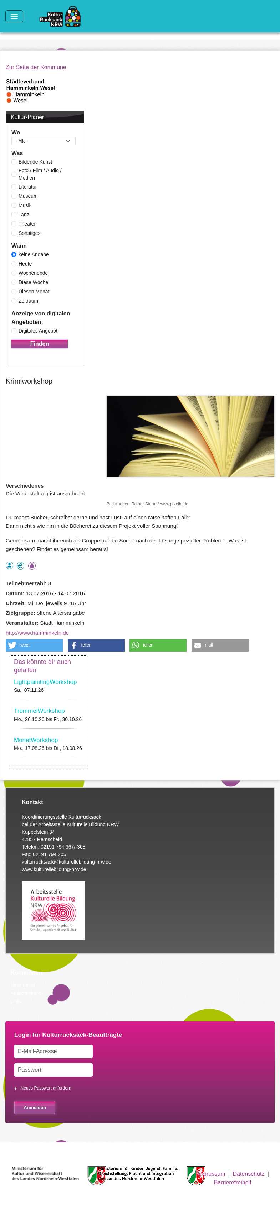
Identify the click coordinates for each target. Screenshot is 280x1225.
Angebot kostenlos (20, 565)
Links (16, 1001)
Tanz (24, 214)
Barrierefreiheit (232, 1182)
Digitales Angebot (38, 331)
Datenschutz (248, 1174)
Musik (25, 205)
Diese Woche (33, 282)
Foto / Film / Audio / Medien (40, 174)
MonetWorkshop (36, 740)
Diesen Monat (34, 291)
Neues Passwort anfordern (46, 1088)
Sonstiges (29, 233)
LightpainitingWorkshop (45, 682)
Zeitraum (28, 301)
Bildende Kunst (35, 162)
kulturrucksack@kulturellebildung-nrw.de (66, 862)
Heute (25, 264)
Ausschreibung (26, 993)
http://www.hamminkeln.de (37, 633)
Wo (15, 132)
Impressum (211, 1174)
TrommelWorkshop (39, 710)
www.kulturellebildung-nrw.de (54, 869)
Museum (28, 196)
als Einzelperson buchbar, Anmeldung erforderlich (9, 565)
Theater (27, 224)
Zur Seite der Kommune (36, 67)
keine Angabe (34, 254)
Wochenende (33, 273)
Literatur (28, 187)
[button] (34, 645)
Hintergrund (23, 984)
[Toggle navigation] (14, 16)
